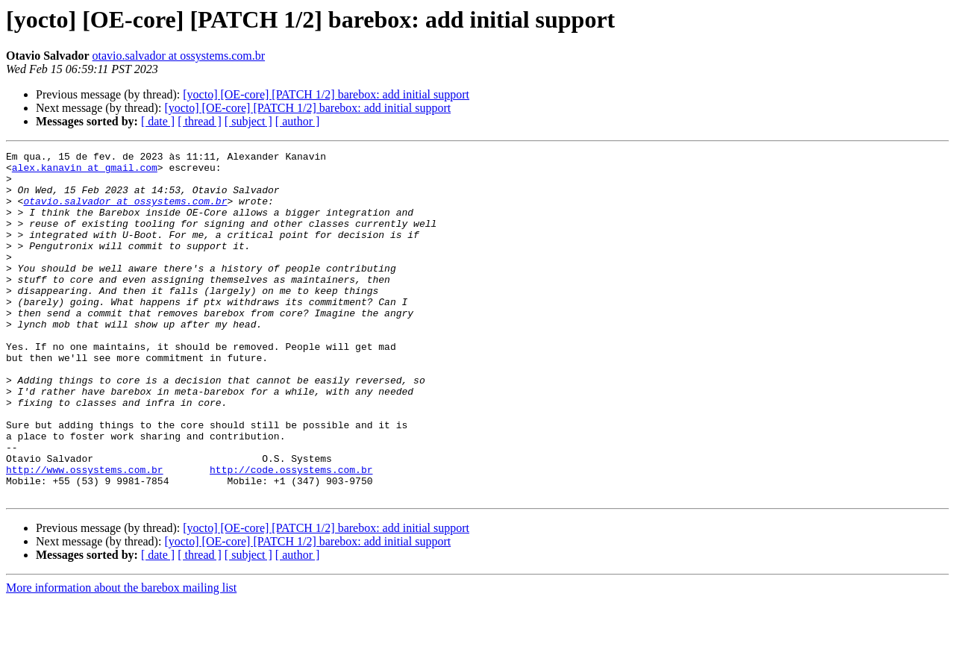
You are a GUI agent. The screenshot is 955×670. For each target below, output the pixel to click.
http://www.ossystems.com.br (84, 534)
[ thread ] (200, 121)
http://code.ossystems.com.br (291, 534)
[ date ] (158, 121)
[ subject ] (248, 121)
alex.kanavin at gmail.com (84, 171)
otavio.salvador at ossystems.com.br (179, 55)
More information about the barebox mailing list (121, 657)
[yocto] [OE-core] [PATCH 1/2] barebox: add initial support (326, 94)
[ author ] (297, 121)
